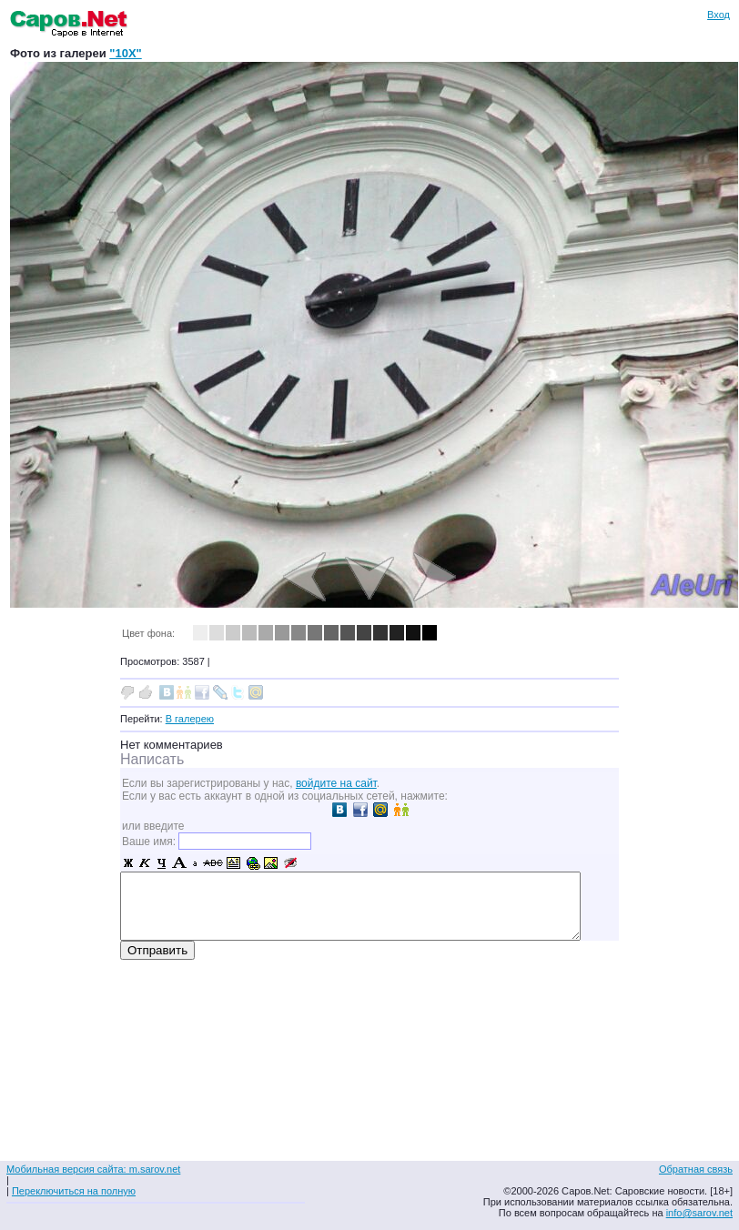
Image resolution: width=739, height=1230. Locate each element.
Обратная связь (696, 1169)
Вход (718, 14)
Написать (152, 759)
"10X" (125, 53)
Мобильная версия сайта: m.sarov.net (93, 1169)
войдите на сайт (336, 783)
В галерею (190, 718)
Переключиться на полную (74, 1190)
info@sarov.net (699, 1212)
